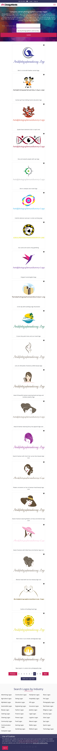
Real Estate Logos (48, 706)
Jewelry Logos (33, 710)
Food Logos (18, 721)
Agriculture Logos (6, 698)
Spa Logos (46, 721)
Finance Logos (19, 714)
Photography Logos (48, 702)
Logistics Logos (33, 717)
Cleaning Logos (5, 717)
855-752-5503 (21, 1)
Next (45, 674)
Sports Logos (47, 725)
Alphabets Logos (6, 702)
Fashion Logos (19, 710)
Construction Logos (21, 695)
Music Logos (46, 695)
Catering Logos (5, 714)
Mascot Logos (33, 721)
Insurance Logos (34, 706)
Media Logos (33, 725)
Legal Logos (32, 714)
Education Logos (20, 702)
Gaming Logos (19, 725)
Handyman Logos (34, 695)
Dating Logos (19, 698)
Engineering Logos (20, 706)
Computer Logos (6, 731)
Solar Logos (46, 717)
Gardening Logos (20, 729)
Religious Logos (47, 710)
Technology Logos (48, 729)
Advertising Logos (6, 695)
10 (40, 674)
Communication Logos (6, 726)
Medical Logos (33, 729)
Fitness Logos (19, 717)
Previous (12, 674)
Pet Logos (46, 698)
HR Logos (32, 702)
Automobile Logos (6, 706)
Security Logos (47, 714)
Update (29, 35)
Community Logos (6, 721)
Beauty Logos (5, 710)
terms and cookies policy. (40, 743)
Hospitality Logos (34, 698)
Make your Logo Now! (28, 678)
